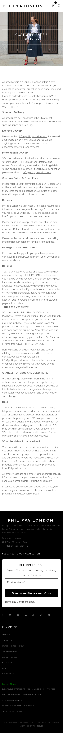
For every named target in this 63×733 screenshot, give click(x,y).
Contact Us (7, 640)
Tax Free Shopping (9, 651)
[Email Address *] (31, 582)
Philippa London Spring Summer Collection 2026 (21, 694)
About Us (6, 635)
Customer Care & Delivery (13, 646)
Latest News (9, 684)
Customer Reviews (9, 657)
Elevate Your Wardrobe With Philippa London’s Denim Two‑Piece (28, 689)
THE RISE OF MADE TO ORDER (12, 711)
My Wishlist (7, 662)
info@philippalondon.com (33, 136)
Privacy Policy (8, 674)
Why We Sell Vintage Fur (12, 700)
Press (4, 668)
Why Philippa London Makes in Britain (18, 706)
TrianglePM (39, 726)
